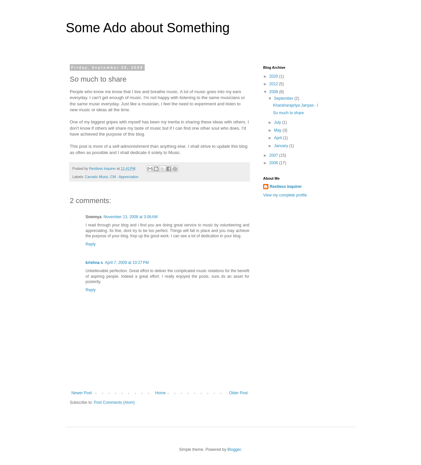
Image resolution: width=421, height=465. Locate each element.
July (278, 122)
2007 (274, 155)
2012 (274, 84)
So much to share (288, 113)
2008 (274, 92)
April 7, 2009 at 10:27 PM (127, 262)
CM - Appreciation (124, 177)
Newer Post (81, 393)
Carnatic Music (96, 177)
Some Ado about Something (148, 27)
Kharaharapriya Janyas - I (295, 105)
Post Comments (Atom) (114, 402)
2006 (274, 163)
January (281, 145)
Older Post (238, 393)
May (278, 130)
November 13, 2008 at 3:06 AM (131, 217)
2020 (274, 76)
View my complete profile (285, 195)
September (284, 98)
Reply (91, 244)
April (278, 138)
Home (160, 393)
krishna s (94, 262)
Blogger (234, 449)
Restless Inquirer (286, 186)
